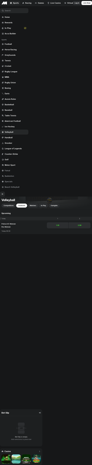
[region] (14, 99)
